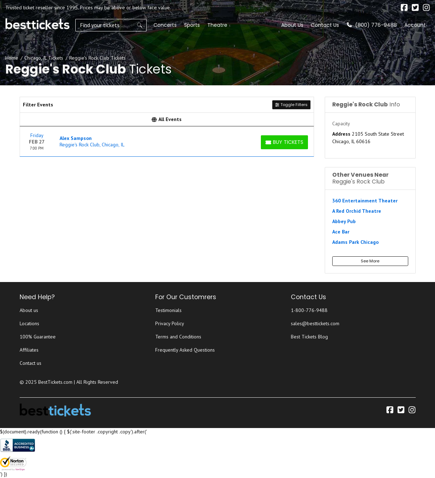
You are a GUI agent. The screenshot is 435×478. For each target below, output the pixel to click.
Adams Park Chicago (355, 242)
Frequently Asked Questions (185, 350)
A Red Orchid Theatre (356, 211)
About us (29, 310)
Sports (192, 25)
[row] (167, 141)
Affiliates (29, 350)
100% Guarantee (38, 336)
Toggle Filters (291, 104)
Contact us (30, 363)
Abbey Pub (344, 221)
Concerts (165, 25)
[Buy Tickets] (284, 142)
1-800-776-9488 (309, 310)
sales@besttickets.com (315, 323)
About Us (292, 25)
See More (370, 261)
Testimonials (168, 310)
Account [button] (415, 25)
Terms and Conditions (178, 336)
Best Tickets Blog (309, 336)
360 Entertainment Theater (365, 200)
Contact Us (325, 25)
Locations (29, 323)
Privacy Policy (169, 323)
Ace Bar (340, 231)
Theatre (217, 25)
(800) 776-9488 (372, 25)
